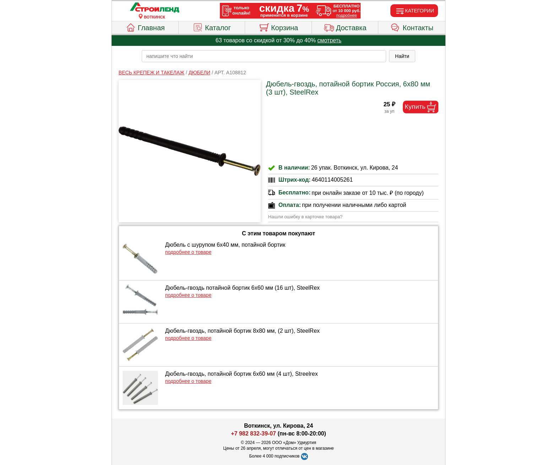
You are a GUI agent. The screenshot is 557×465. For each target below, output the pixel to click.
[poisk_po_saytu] (264, 56)
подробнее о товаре (188, 252)
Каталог (212, 26)
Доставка (345, 26)
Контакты (411, 26)
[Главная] (154, 8)
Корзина (278, 26)
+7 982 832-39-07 (253, 434)
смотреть (329, 40)
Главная (145, 26)
